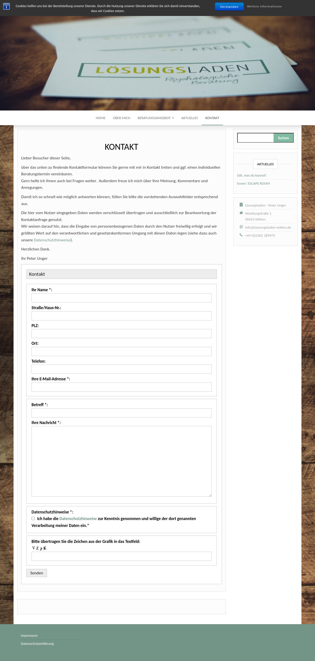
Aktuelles (189, 118)
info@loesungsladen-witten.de (268, 227)
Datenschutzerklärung (37, 643)
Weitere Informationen (264, 6)
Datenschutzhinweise (52, 240)
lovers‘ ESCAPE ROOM (253, 183)
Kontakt (212, 118)
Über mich (121, 118)
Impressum (29, 635)
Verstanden (229, 7)
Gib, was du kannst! (252, 175)
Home (100, 118)
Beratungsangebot (156, 118)
